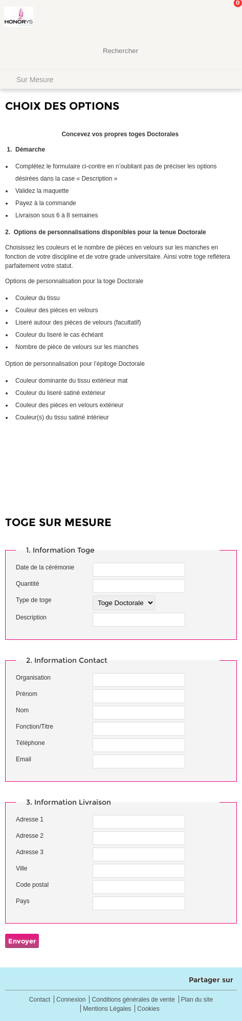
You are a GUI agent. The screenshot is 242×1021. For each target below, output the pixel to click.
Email (23, 759)
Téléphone (30, 742)
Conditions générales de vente (133, 1000)
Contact (39, 1000)
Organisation (33, 677)
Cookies (148, 1009)
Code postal (32, 884)
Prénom (26, 694)
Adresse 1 (29, 819)
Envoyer (22, 941)
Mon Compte (196, 18)
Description (31, 617)
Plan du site (197, 1000)
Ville (21, 868)
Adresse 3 (29, 852)
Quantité (27, 583)
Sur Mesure (34, 80)
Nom (22, 710)
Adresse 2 (29, 835)
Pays (23, 901)
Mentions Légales (107, 1009)
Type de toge (33, 600)
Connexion (70, 1000)
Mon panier (226, 18)
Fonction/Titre (34, 726)
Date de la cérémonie (45, 567)
